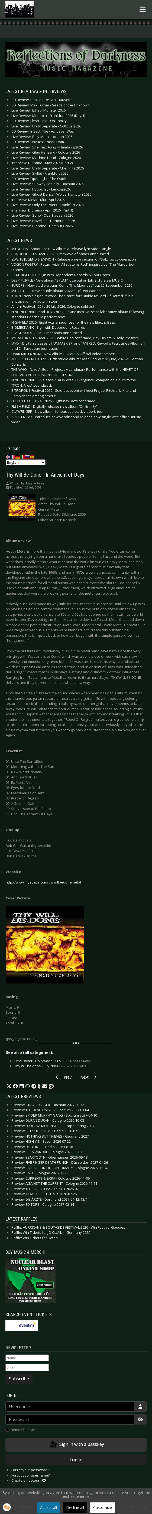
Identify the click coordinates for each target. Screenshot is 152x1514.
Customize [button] (102, 1507)
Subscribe (19, 1379)
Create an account (28, 1480)
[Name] (27, 1357)
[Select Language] (26, 462)
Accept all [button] (48, 1507)
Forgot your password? (30, 1469)
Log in (76, 1460)
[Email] (27, 1367)
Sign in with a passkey (76, 1445)
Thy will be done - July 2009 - (51, 1065)
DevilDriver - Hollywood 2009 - (52, 1060)
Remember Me (23, 1429)
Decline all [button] (75, 1507)
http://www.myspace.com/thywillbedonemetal (43, 882)
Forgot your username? (30, 1475)
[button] (9, 1086)
